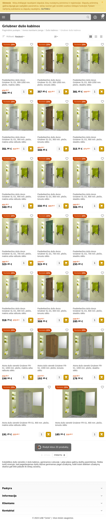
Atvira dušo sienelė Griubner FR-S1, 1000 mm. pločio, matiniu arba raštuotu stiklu (17, 368)
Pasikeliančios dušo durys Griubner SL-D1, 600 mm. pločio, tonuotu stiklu (52, 311)
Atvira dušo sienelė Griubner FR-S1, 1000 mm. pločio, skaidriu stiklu (87, 368)
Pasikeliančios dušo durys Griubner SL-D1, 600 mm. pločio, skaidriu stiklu (87, 311)
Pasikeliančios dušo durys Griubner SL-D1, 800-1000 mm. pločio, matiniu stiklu (16, 82)
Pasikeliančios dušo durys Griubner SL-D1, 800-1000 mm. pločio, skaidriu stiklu (87, 82)
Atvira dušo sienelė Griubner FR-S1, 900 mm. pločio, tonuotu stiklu (78, 424)
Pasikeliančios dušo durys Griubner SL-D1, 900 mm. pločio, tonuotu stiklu (52, 139)
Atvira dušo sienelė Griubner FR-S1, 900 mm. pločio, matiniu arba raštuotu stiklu (25, 424)
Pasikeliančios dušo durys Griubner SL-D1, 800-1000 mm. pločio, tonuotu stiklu (51, 82)
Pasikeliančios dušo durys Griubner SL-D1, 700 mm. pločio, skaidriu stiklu (87, 253)
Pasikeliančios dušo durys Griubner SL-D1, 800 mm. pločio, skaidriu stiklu (87, 196)
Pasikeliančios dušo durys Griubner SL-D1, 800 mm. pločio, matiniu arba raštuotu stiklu (16, 196)
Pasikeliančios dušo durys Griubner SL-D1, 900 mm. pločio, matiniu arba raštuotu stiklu (16, 139)
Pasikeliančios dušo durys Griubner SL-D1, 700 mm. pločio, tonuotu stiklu (52, 253)
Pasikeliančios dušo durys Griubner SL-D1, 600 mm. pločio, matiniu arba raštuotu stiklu (16, 311)
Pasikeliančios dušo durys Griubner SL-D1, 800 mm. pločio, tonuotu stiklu (52, 196)
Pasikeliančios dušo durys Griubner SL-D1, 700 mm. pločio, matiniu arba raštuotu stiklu (16, 253)
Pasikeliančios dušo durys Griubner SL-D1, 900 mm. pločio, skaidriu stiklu (87, 139)
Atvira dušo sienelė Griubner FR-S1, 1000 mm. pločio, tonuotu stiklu (52, 368)
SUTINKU (45, 9)
